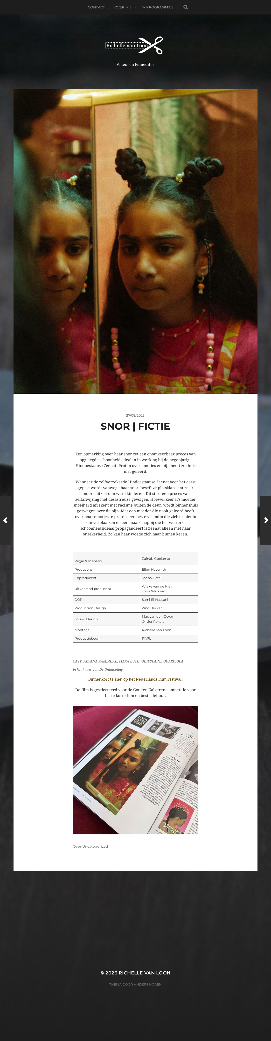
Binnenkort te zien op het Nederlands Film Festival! (135, 679)
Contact (96, 7)
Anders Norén (148, 984)
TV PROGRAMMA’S (157, 7)
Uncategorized (95, 846)
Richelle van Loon (145, 973)
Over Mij (122, 7)
